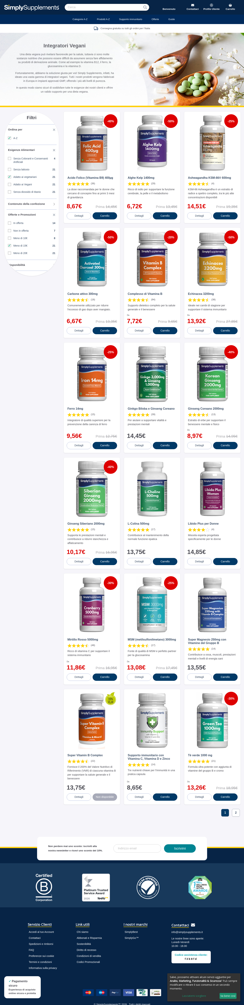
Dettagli (79, 212)
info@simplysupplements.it (187, 915)
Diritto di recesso (86, 932)
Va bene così (227, 996)
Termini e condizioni (40, 944)
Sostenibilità (84, 926)
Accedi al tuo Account (41, 914)
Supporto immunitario (130, 19)
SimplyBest (131, 914)
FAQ (31, 932)
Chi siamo (82, 914)
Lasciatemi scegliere (194, 996)
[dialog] (203, 987)
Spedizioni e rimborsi (41, 926)
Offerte (155, 19)
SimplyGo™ (132, 920)
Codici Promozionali (88, 944)
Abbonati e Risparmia (89, 920)
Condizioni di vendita (89, 938)
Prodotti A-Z (103, 19)
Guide (171, 19)
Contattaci (35, 920)
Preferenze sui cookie (41, 938)
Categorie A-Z (80, 19)
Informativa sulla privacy (43, 950)
